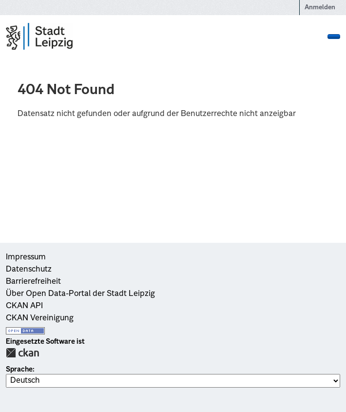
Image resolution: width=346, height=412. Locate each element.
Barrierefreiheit (33, 282)
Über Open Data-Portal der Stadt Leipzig (80, 294)
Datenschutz (29, 270)
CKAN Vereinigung (40, 318)
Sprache (19, 369)
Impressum (26, 257)
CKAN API (24, 306)
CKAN (22, 353)
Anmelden (320, 7)
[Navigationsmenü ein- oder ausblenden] (333, 36)
